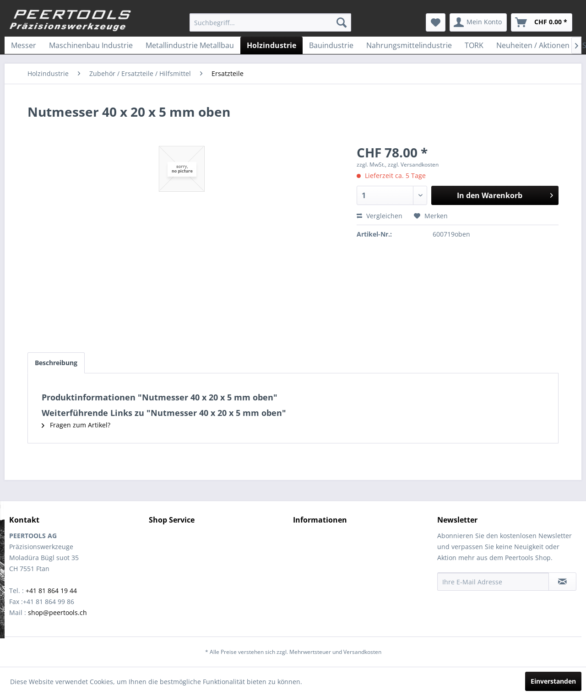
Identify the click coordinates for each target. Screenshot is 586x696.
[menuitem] (270, 22)
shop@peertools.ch (57, 612)
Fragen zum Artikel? (76, 425)
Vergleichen (379, 215)
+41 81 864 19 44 (51, 590)
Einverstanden (553, 681)
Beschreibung (56, 362)
